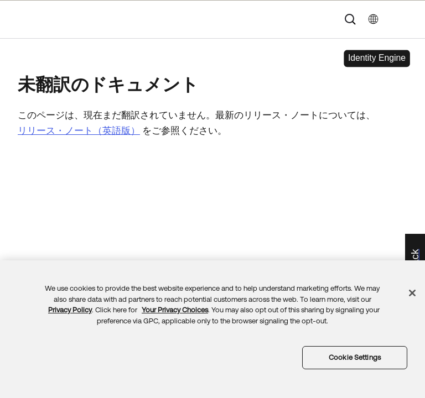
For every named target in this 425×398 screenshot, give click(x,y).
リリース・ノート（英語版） (79, 130)
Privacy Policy (70, 310)
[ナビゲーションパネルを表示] (403, 19)
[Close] (412, 293)
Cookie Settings (355, 357)
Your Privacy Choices (175, 310)
